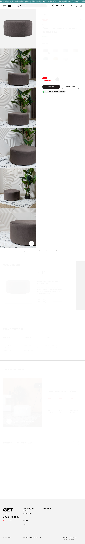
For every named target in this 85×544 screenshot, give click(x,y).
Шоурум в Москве (27, 523)
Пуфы (45, 12)
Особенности (12, 252)
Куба (49, 409)
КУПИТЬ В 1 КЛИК (70, 88)
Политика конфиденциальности (32, 537)
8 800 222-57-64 (61, 5)
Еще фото (31, 243)
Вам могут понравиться (62, 252)
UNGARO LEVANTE (74, 409)
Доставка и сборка (27, 513)
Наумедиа (71, 539)
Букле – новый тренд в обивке (24, 420)
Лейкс (60, 409)
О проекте (25, 520)
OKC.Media (73, 537)
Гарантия (25, 517)
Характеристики (27, 252)
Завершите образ (44, 252)
